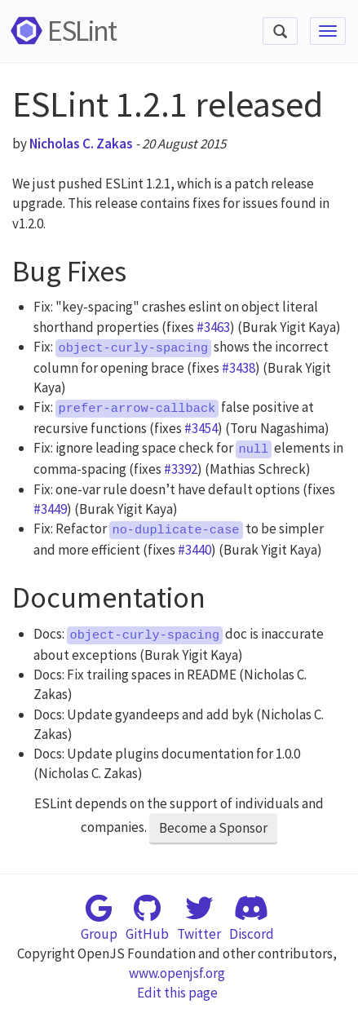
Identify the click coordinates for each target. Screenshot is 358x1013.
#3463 (213, 327)
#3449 (50, 509)
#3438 (238, 368)
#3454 (201, 428)
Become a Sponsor (213, 828)
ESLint (61, 30)
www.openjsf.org (177, 973)
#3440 (194, 550)
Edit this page (177, 993)
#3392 (180, 469)
